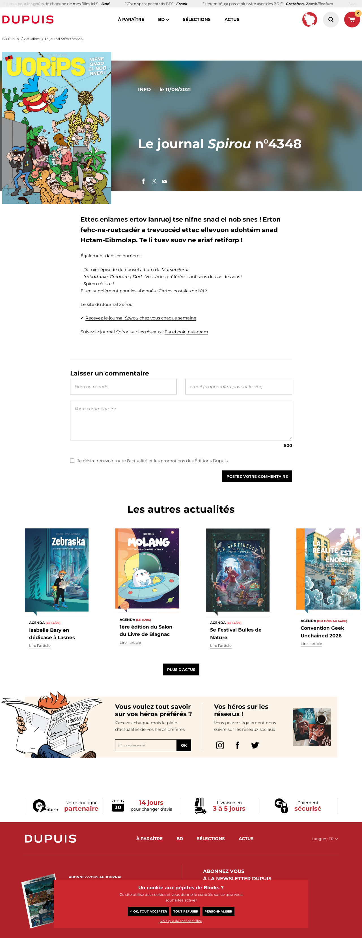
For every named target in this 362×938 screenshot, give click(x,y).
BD (161, 19)
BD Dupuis (10, 39)
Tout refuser (185, 911)
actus (232, 19)
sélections (197, 19)
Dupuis (29, 19)
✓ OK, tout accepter (148, 911)
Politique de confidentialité (181, 921)
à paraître (131, 19)
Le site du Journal (107, 304)
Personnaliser (218, 911)
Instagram (197, 331)
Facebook (175, 331)
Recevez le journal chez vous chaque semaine (140, 318)
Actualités (31, 39)
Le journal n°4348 (64, 39)
